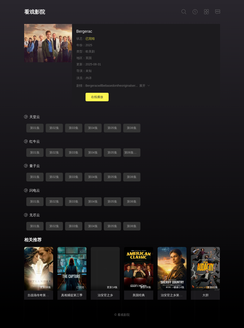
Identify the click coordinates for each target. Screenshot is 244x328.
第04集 (93, 128)
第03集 (73, 128)
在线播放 (97, 97)
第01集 (35, 128)
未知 (89, 71)
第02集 (54, 128)
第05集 (112, 128)
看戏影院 (34, 12)
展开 (144, 85)
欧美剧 (90, 51)
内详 (89, 78)
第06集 (131, 128)
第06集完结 (132, 152)
